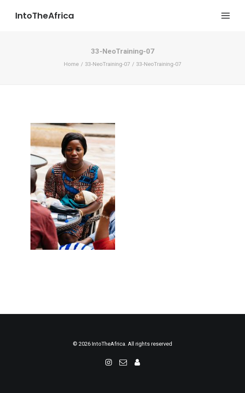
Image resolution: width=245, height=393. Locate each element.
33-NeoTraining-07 (107, 64)
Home (71, 64)
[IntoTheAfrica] (44, 15)
